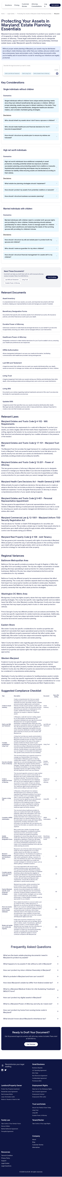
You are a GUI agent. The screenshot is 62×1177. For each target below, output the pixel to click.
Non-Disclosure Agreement (39, 1076)
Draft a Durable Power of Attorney (41, 73)
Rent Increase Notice (7, 1094)
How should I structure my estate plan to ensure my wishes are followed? (31, 137)
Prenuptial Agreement (7, 1131)
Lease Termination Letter (8, 1097)
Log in (45, 5)
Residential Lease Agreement (9, 1092)
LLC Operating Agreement (39, 1070)
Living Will (35, 1113)
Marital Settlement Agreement (9, 1129)
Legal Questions (6, 1166)
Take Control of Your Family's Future (11, 1124)
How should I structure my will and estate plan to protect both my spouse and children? (31, 241)
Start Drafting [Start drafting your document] (52, 277)
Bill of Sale (35, 1073)
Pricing (17, 5)
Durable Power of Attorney (12, 283)
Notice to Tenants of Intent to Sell (10, 1099)
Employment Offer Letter (39, 1097)
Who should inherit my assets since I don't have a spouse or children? (31, 121)
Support (3, 1161)
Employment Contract (38, 1094)
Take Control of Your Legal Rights (41, 1124)
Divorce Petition (5, 1126)
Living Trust (25, 280)
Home (3, 14)
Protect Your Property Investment (10, 1089)
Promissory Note (36, 1081)
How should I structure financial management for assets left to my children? (31, 256)
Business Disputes (37, 1068)
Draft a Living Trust (26, 73)
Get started (55, 5)
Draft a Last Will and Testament (12, 73)
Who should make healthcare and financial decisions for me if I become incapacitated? (31, 128)
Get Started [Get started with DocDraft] (31, 1044)
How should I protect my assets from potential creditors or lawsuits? (31, 190)
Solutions (8, 5)
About (34, 1140)
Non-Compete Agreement (39, 1092)
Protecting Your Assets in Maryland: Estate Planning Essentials (34, 14)
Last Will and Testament (11, 280)
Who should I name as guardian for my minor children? (31, 249)
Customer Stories (25, 5)
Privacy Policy (5, 1158)
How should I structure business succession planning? (31, 196)
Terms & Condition (7, 1156)
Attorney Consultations (37, 5)
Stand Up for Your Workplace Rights (42, 1089)
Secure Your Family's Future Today (41, 1108)
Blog (33, 1142)
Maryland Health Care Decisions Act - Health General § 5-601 (30, 482)
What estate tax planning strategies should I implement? (31, 184)
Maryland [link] (56, 14)
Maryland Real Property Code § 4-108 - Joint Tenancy (26, 537)
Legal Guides (11, 14)
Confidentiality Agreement (39, 1078)
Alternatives (36, 1147)
